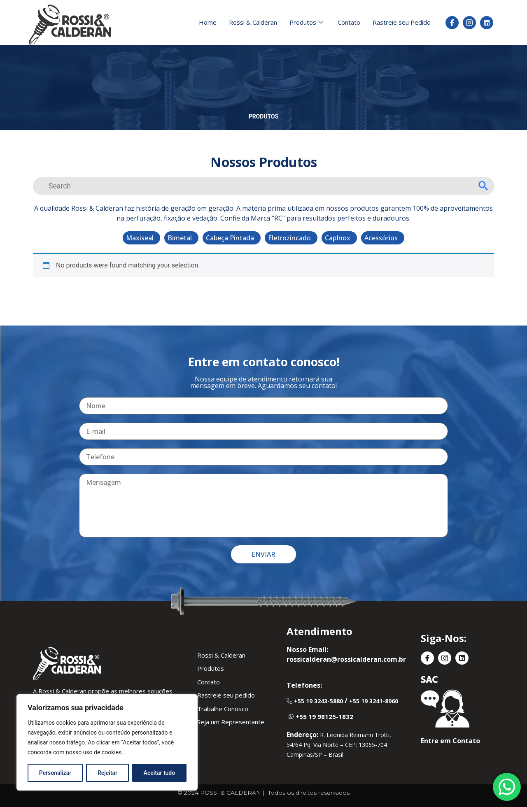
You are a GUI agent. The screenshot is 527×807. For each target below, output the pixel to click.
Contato (349, 22)
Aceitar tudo (159, 773)
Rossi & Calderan (253, 22)
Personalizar (55, 773)
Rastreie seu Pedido (402, 22)
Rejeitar (107, 773)
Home (208, 22)
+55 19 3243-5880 (318, 701)
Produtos (307, 22)
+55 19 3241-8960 (373, 701)
